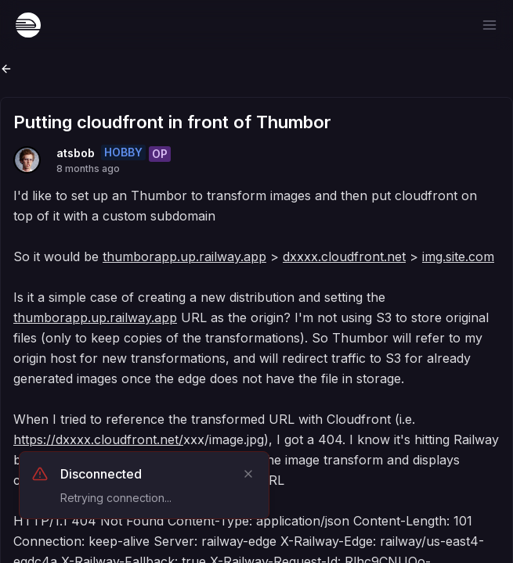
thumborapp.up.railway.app (184, 256)
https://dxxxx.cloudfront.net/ (98, 439)
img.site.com (458, 256)
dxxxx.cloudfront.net (344, 256)
